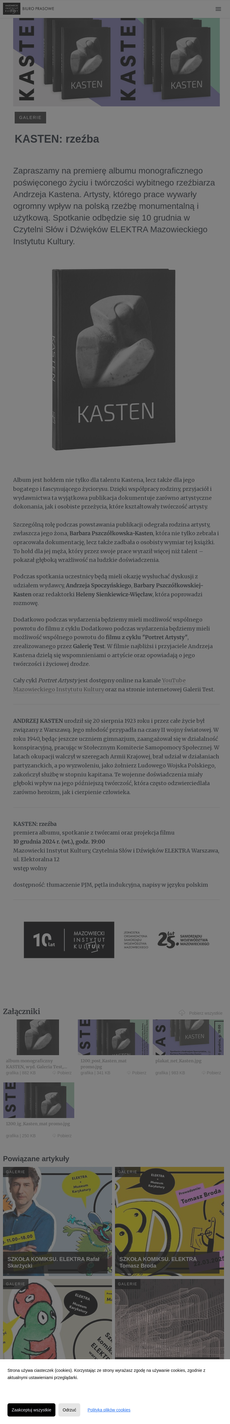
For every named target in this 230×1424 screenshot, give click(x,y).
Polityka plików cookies (108, 1410)
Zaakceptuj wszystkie (31, 1410)
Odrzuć (69, 1410)
